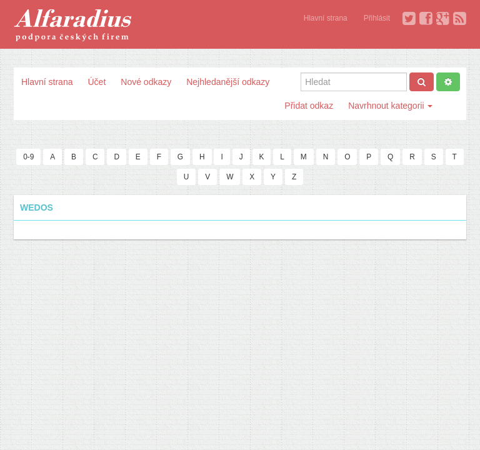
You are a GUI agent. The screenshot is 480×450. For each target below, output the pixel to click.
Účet (97, 82)
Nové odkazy (146, 82)
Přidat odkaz (308, 106)
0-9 (28, 156)
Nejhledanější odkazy (227, 82)
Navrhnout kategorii (390, 106)
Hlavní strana (326, 18)
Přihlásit (377, 18)
